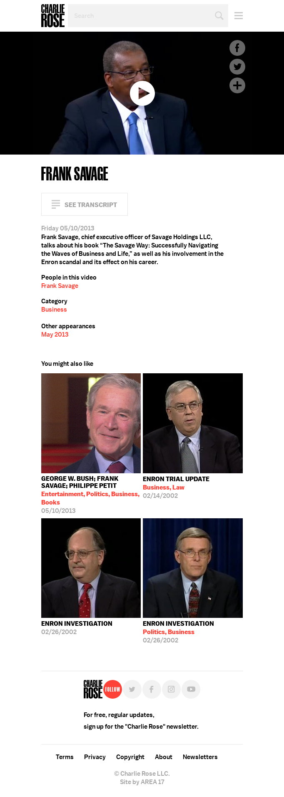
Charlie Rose (53, 15)
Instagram (171, 689)
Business (54, 309)
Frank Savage (59, 286)
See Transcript (91, 205)
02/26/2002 (76, 628)
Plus (237, 85)
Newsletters (200, 757)
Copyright (130, 757)
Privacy (95, 757)
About (163, 757)
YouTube (191, 689)
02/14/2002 (176, 487)
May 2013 (54, 334)
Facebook (237, 48)
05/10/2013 (91, 495)
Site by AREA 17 (142, 782)
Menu (235, 15)
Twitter (237, 67)
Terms (65, 757)
